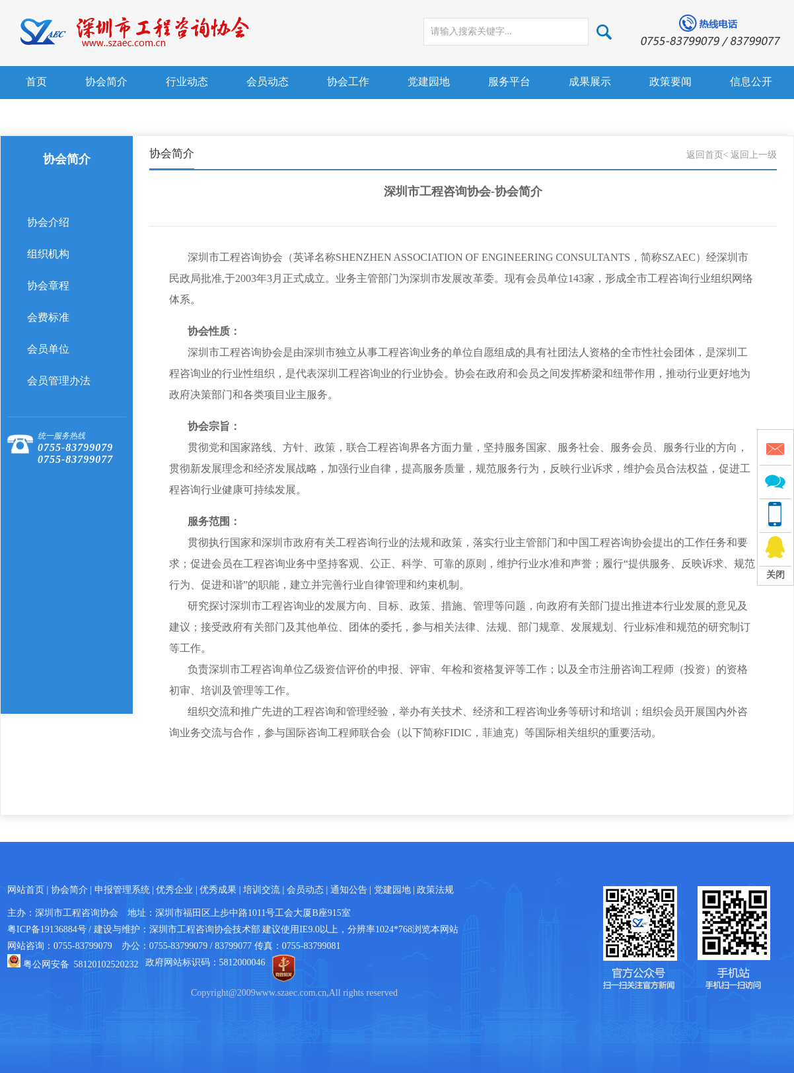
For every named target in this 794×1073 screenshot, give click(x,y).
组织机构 (48, 254)
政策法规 (435, 890)
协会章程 (48, 285)
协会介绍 (48, 222)
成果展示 (590, 81)
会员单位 (48, 349)
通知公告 (348, 890)
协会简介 (106, 81)
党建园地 (429, 81)
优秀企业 (174, 890)
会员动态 (267, 81)
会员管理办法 (58, 380)
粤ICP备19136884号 (47, 929)
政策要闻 (670, 81)
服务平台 (509, 81)
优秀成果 (217, 890)
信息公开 (751, 81)
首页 (36, 81)
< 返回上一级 (750, 155)
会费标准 (48, 317)
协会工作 (348, 81)
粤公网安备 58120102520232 (81, 964)
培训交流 (261, 890)
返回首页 (704, 155)
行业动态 (187, 81)
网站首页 (25, 890)
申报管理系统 (122, 890)
